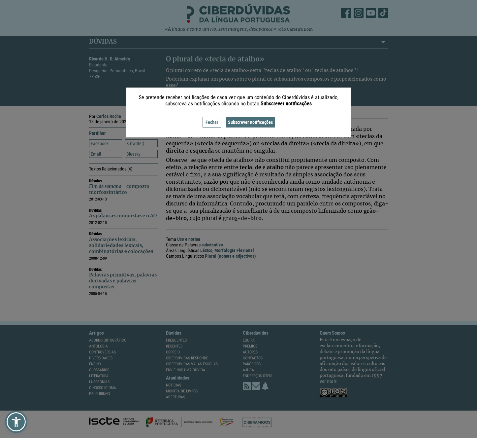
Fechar (212, 122)
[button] (16, 421)
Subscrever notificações (250, 122)
